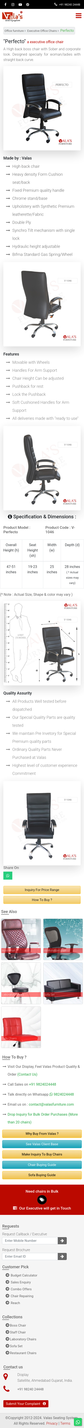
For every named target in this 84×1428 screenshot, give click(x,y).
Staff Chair (16, 1332)
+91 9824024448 (42, 1084)
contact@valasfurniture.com (51, 1104)
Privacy (52, 1423)
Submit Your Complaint (26, 1404)
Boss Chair (16, 1325)
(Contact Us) (27, 1074)
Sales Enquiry (18, 1282)
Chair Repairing (19, 1296)
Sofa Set (14, 1346)
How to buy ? (42, 900)
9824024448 (62, 1094)
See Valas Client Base (42, 1144)
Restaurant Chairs (21, 1353)
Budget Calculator (21, 1275)
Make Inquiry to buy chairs (42, 1154)
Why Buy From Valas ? (42, 1134)
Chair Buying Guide (42, 1165)
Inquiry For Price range (42, 890)
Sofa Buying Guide (42, 1175)
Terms (65, 1423)
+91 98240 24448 (67, 4)
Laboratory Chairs (21, 1339)
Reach (13, 1303)
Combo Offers (19, 1289)
